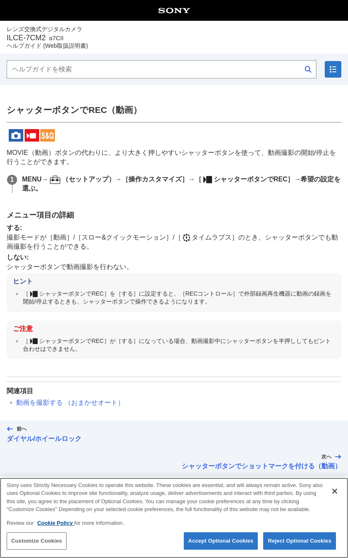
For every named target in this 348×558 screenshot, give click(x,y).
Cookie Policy (55, 530)
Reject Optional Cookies (299, 548)
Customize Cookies (36, 548)
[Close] (335, 498)
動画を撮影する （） (70, 402)
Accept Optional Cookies (221, 548)
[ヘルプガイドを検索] (161, 69)
